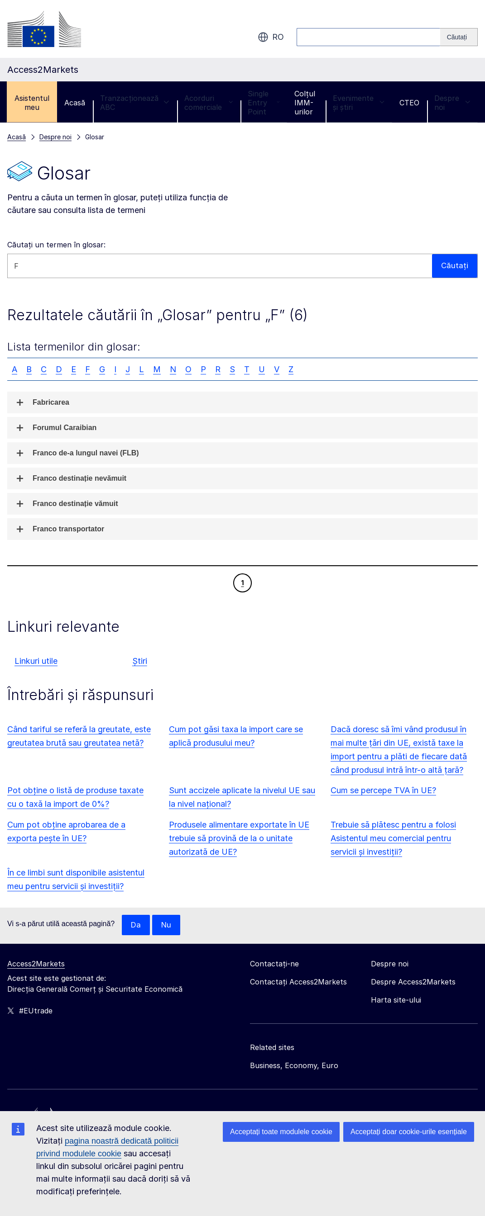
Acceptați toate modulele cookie (281, 1132)
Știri (139, 661)
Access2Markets (36, 964)
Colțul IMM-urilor (304, 102)
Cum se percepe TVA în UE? (383, 790)
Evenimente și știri (358, 103)
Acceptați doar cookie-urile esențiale (409, 1132)
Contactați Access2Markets (298, 982)
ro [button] (271, 37)
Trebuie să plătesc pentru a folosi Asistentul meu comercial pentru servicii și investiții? (393, 838)
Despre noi (452, 103)
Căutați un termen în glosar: (56, 244)
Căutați (454, 265)
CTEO (409, 102)
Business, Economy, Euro (294, 1065)
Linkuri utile (36, 661)
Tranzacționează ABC (134, 103)
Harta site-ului (396, 1000)
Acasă (74, 102)
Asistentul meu (31, 103)
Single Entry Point (263, 102)
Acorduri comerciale (208, 103)
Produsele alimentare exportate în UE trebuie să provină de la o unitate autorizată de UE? (239, 838)
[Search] (459, 37)
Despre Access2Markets (413, 982)
